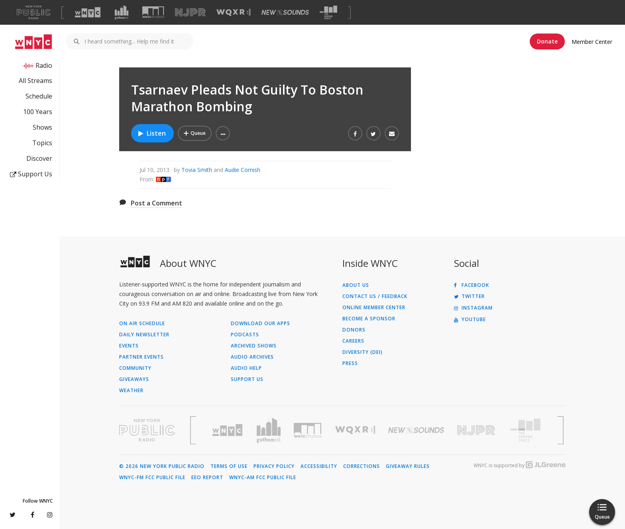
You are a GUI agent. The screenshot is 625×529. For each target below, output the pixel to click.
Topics (42, 142)
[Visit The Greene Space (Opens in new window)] (328, 13)
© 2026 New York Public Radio (161, 466)
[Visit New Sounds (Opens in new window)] (285, 12)
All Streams (35, 80)
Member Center (592, 41)
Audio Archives (252, 357)
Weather (131, 390)
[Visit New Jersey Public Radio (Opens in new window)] (477, 430)
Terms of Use (229, 466)
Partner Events (141, 357)
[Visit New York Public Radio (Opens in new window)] (147, 430)
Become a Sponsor (368, 318)
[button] (223, 133)
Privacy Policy (274, 466)
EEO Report (207, 477)
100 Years (37, 111)
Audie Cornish (242, 170)
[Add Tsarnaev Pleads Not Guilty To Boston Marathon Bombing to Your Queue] (195, 133)
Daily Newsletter (144, 334)
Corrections (361, 466)
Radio (43, 65)
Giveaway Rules (408, 466)
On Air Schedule (142, 323)
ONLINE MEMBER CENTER (373, 307)
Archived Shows (254, 345)
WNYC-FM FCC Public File (152, 477)
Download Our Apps (260, 323)
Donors (354, 330)
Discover (39, 158)
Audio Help (246, 368)
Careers (353, 341)
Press (350, 363)
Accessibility (319, 466)
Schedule (39, 96)
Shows (42, 127)
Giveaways (134, 379)
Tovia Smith (196, 170)
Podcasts (245, 334)
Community (135, 368)
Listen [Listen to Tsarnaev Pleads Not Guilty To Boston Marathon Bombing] (151, 133)
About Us (355, 285)
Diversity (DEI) (362, 352)
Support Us (31, 174)
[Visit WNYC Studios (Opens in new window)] (153, 12)
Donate (547, 41)
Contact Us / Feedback (374, 296)
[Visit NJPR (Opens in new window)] (190, 12)
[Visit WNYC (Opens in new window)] (87, 12)
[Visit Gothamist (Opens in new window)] (122, 12)
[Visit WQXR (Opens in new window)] (233, 12)
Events (129, 345)
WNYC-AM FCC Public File (262, 477)
